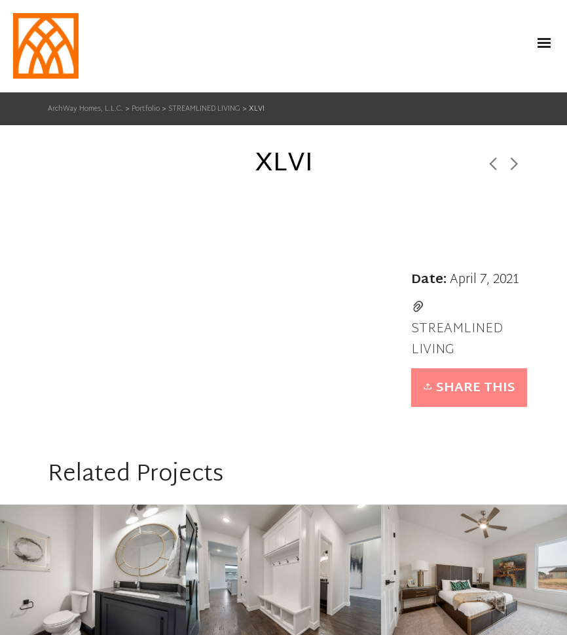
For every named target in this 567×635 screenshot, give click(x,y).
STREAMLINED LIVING (457, 339)
